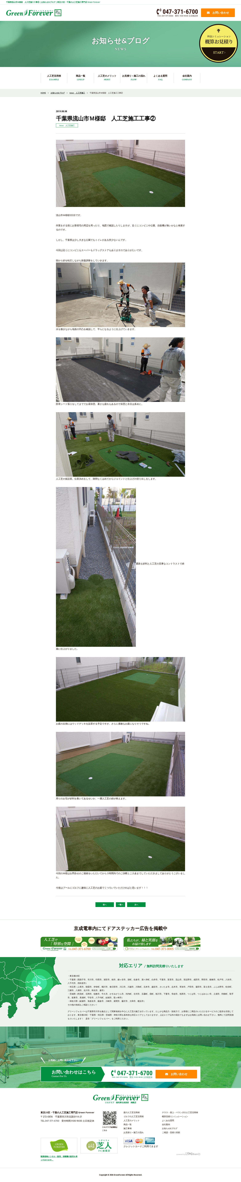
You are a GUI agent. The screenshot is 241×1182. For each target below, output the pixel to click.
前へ (105, 904)
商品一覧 (80, 77)
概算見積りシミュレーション (175, 1116)
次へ (136, 904)
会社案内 (187, 77)
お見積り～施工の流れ (133, 77)
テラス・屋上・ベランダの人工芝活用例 (180, 1112)
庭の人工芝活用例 (132, 1112)
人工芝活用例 (54, 77)
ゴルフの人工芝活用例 (134, 1116)
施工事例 (128, 1128)
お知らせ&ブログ (169, 1128)
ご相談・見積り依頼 (171, 1132)
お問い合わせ (218, 12)
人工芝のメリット (107, 77)
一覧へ (120, 904)
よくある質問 (160, 77)
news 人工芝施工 (67, 125)
